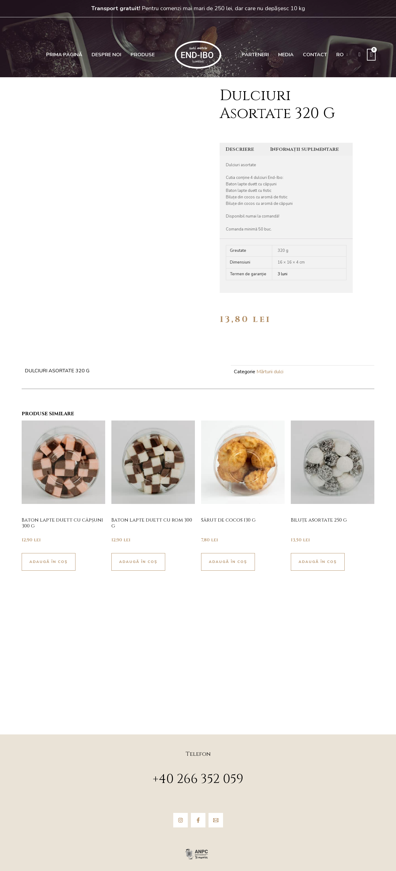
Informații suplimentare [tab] (304, 149)
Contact (315, 54)
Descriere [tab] (240, 149)
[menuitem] (342, 54)
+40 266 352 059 (198, 779)
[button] (360, 54)
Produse (143, 54)
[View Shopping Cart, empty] (371, 55)
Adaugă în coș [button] (48, 561)
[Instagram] (180, 820)
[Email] (216, 820)
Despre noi (106, 54)
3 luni (282, 274)
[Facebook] (198, 820)
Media (286, 54)
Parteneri (255, 54)
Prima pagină (64, 54)
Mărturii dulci (269, 371)
